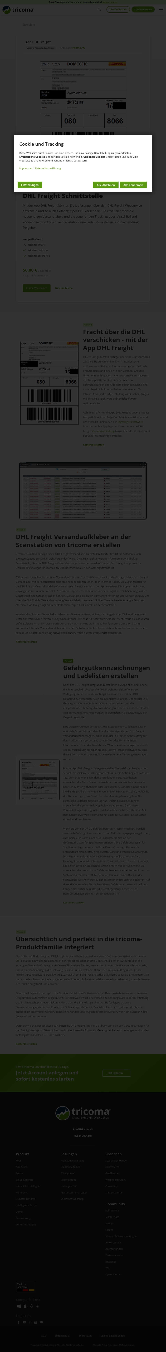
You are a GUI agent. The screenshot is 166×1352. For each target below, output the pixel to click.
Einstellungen (30, 184)
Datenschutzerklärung (48, 168)
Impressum (25, 168)
